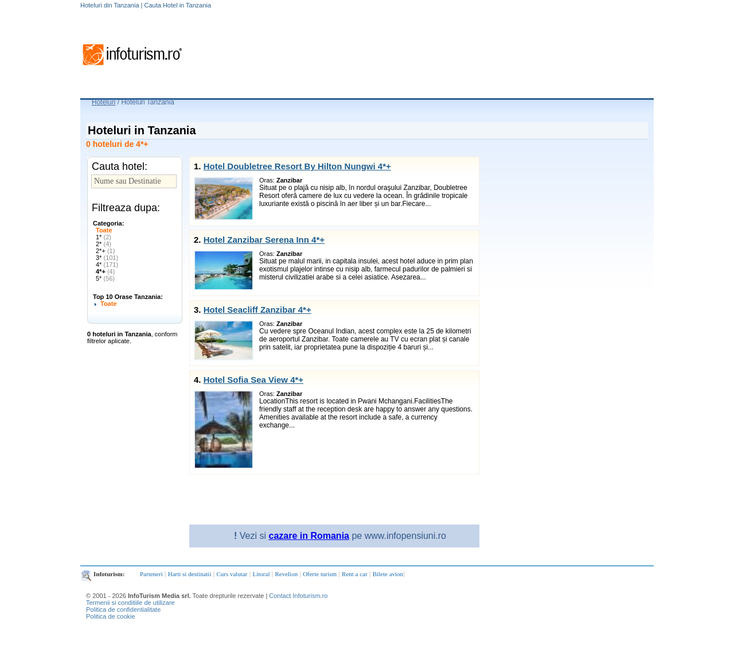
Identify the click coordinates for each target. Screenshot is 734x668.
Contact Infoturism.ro (298, 595)
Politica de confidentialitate (123, 609)
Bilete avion (388, 573)
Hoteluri (103, 102)
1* (103, 237)
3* (107, 257)
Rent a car (355, 573)
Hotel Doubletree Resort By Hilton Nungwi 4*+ (297, 166)
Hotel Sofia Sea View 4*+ (253, 380)
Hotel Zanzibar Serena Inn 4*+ (264, 239)
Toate (104, 230)
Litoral (261, 573)
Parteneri (151, 573)
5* (105, 278)
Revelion (286, 573)
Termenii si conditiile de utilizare (130, 602)
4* (107, 264)
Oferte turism (320, 573)
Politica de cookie (110, 616)
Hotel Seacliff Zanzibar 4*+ (257, 309)
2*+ (105, 250)
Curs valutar (231, 573)
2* (103, 243)
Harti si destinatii (190, 573)
